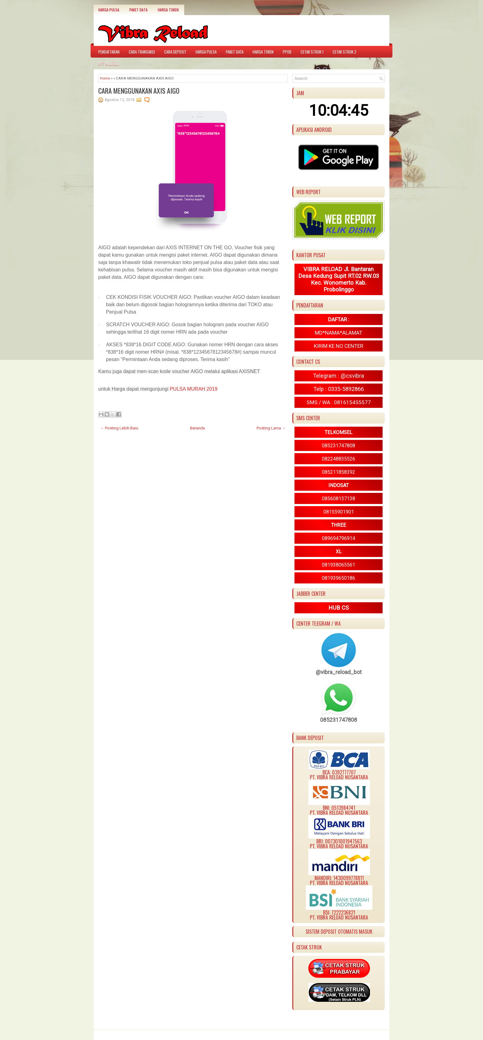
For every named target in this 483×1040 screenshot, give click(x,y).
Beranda (197, 428)
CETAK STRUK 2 (344, 52)
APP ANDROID (108, 63)
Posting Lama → (271, 428)
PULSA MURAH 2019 (193, 389)
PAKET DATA (138, 9)
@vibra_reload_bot (339, 672)
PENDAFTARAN (109, 52)
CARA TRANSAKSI (142, 52)
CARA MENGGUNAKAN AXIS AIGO (138, 90)
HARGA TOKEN (168, 9)
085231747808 (338, 720)
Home (105, 78)
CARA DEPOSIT (175, 52)
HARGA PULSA (108, 9)
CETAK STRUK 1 (312, 52)
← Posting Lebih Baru (119, 428)
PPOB (287, 52)
